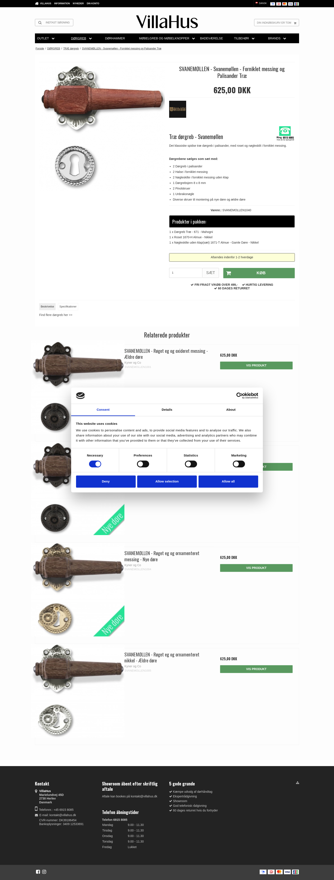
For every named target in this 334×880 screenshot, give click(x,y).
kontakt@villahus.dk (62, 815)
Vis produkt (256, 365)
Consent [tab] (103, 410)
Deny (106, 481)
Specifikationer (67, 306)
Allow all (228, 481)
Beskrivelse (47, 306)
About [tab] (231, 410)
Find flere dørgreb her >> (55, 315)
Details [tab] (167, 410)
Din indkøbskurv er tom (278, 22)
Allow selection (167, 481)
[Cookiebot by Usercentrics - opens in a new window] (239, 395)
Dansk (261, 3)
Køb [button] (244, 273)
